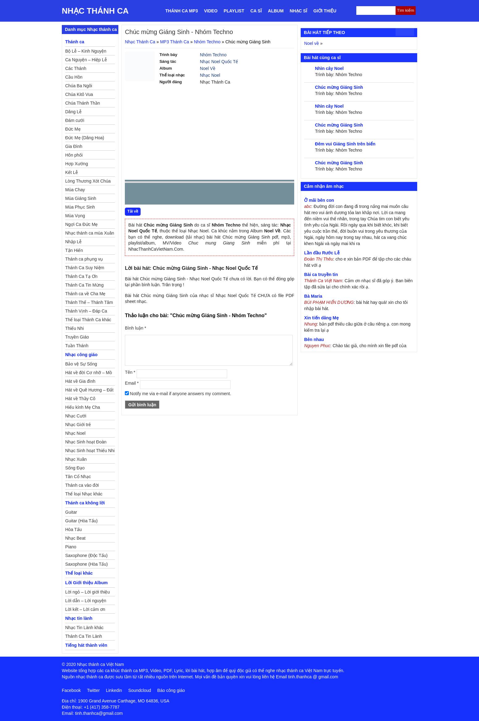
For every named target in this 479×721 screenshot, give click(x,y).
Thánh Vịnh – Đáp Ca (86, 311)
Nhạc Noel (210, 75)
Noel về (311, 43)
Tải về (132, 211)
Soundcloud (139, 690)
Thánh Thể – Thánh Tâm (89, 302)
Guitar (71, 512)
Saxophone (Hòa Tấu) (86, 564)
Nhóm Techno (207, 41)
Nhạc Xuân (76, 459)
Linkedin (114, 690)
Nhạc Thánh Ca (95, 10)
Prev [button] (133, 195)
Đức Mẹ (73, 129)
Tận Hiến (74, 250)
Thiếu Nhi (74, 328)
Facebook (71, 690)
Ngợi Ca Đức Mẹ (81, 224)
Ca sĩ (256, 10)
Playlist (234, 10)
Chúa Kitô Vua (79, 94)
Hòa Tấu (73, 529)
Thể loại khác (79, 573)
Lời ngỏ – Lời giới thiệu (87, 591)
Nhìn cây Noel (329, 68)
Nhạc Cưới (75, 415)
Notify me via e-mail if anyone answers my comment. (178, 393)
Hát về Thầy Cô (80, 398)
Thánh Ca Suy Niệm (84, 267)
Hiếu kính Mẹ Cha (82, 407)
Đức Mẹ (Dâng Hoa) (84, 137)
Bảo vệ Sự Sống (81, 363)
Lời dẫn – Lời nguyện (85, 600)
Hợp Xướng (76, 163)
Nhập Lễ (73, 241)
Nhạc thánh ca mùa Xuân (89, 233)
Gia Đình (73, 146)
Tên (130, 372)
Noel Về (207, 68)
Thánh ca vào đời (82, 485)
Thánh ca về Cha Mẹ (85, 293)
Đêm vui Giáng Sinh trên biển (345, 143)
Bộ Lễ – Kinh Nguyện (85, 51)
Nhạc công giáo (81, 354)
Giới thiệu (324, 10)
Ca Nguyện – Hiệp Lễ (86, 59)
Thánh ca (74, 41)
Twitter (93, 690)
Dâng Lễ (73, 111)
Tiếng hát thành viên (86, 645)
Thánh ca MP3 (181, 10)
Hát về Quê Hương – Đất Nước (89, 390)
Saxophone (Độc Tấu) (86, 555)
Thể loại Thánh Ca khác (88, 319)
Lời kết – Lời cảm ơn (85, 609)
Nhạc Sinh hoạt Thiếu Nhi (90, 450)
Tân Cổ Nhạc (78, 476)
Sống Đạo (75, 467)
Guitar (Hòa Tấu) (81, 520)
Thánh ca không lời (85, 502)
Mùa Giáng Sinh (80, 198)
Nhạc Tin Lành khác (84, 627)
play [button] (149, 194)
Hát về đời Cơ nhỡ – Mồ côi (88, 373)
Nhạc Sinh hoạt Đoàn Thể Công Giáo (86, 442)
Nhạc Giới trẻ (78, 424)
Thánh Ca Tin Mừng (84, 285)
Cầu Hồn (74, 77)
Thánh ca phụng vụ (84, 259)
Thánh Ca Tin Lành (83, 636)
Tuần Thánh (76, 345)
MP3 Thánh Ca (174, 41)
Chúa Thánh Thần (82, 103)
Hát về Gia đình (80, 381)
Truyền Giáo (77, 337)
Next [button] (164, 195)
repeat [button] (184, 195)
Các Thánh (75, 68)
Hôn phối (74, 155)
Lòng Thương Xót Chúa (88, 181)
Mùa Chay (75, 189)
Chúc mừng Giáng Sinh (339, 87)
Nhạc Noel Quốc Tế (219, 61)
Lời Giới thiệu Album (86, 582)
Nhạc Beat (75, 538)
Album (276, 10)
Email (131, 383)
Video (211, 10)
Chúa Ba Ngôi (78, 85)
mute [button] (252, 194)
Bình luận (135, 328)
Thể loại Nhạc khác (83, 493)
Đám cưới (74, 120)
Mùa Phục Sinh (80, 207)
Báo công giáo (171, 690)
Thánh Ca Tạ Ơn (81, 276)
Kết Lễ (71, 172)
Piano (70, 546)
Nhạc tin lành (78, 618)
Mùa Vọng (75, 215)
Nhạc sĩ (298, 10)
